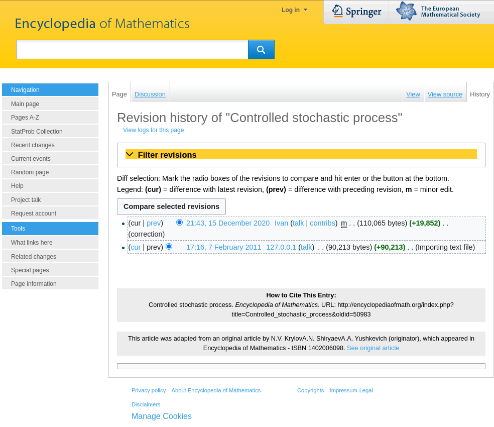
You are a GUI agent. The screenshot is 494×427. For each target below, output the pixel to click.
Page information (34, 283)
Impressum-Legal (351, 390)
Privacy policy (149, 390)
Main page (25, 104)
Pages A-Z (25, 117)
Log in (291, 10)
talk (298, 223)
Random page (30, 172)
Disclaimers (146, 404)
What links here (32, 242)
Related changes (33, 256)
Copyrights (310, 390)
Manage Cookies (162, 416)
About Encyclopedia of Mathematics (216, 390)
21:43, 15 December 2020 (228, 223)
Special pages (30, 270)
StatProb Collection (37, 131)
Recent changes (33, 145)
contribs (322, 223)
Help (17, 185)
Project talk (26, 199)
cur (136, 247)
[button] (301, 155)
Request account (33, 213)
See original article (373, 348)
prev (154, 223)
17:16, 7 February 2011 (224, 247)
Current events (31, 158)
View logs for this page (153, 130)
